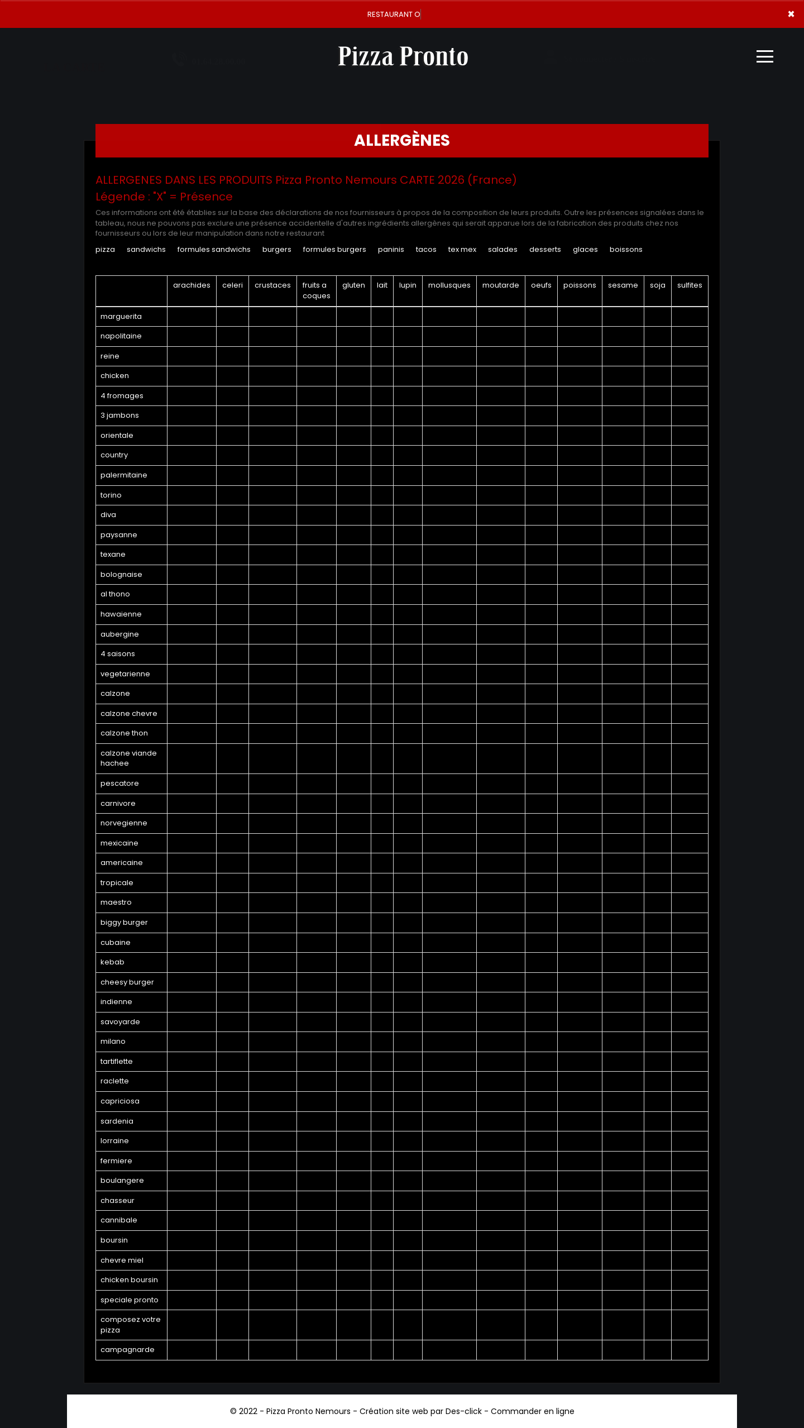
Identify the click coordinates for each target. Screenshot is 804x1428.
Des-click (464, 1411)
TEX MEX (462, 249)
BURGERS (276, 249)
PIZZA (105, 249)
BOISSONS (626, 249)
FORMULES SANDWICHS (214, 249)
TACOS (426, 249)
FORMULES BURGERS (334, 249)
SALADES (503, 249)
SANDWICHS (146, 249)
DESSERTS (545, 249)
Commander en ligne (533, 1411)
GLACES (585, 249)
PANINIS (391, 249)
